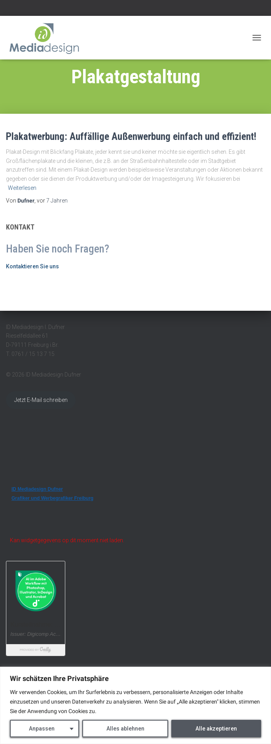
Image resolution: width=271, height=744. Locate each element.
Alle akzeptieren (216, 728)
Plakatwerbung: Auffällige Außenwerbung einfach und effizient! (131, 136)
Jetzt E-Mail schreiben (41, 400)
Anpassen (42, 728)
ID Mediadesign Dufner (37, 489)
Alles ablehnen (125, 728)
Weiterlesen (22, 188)
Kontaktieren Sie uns (32, 266)
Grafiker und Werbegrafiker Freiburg (52, 498)
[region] (135, 705)
